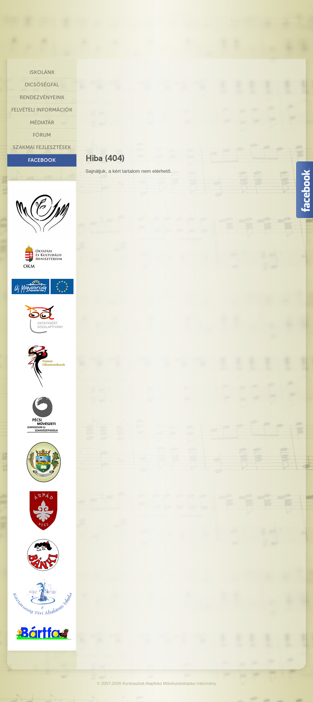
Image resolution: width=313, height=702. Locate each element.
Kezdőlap (238, 20)
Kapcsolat (275, 20)
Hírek (257, 20)
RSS (293, 20)
